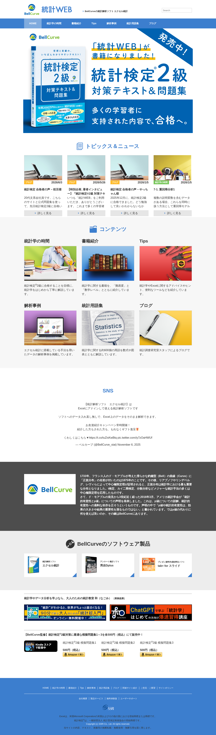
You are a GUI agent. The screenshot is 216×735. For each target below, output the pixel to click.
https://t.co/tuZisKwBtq (103, 437)
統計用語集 (133, 23)
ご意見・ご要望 (148, 688)
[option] (50, 565)
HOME (33, 23)
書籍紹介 (76, 23)
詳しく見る (45, 213)
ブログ (152, 23)
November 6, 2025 (129, 444)
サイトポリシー (166, 688)
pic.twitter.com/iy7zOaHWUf (135, 437)
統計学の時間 (54, 23)
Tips (93, 23)
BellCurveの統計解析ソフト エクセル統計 (106, 11)
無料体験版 (112, 698)
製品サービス (97, 698)
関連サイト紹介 (130, 688)
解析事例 (111, 23)
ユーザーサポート (128, 698)
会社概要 (83, 698)
